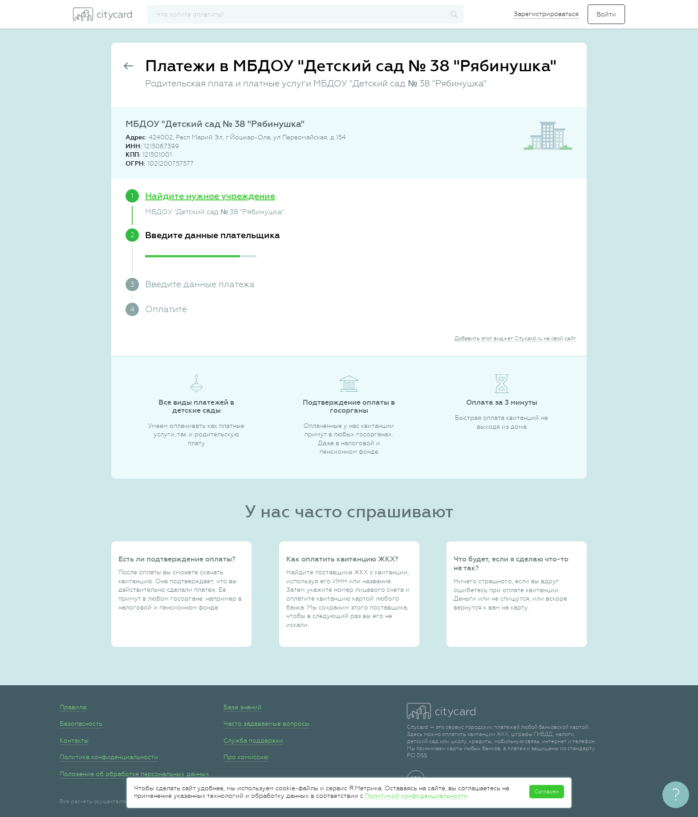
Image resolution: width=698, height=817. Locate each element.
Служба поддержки (253, 740)
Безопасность (81, 723)
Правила (73, 707)
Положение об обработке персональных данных (134, 773)
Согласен (547, 792)
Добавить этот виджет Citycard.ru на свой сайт (515, 338)
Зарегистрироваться (546, 13)
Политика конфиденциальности (109, 756)
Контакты (74, 740)
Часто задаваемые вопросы (266, 723)
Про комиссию (245, 756)
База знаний (242, 707)
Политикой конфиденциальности (416, 795)
